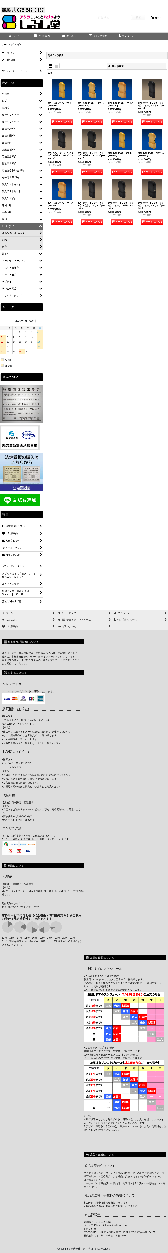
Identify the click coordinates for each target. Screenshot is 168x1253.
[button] (154, 36)
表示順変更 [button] (116, 66)
